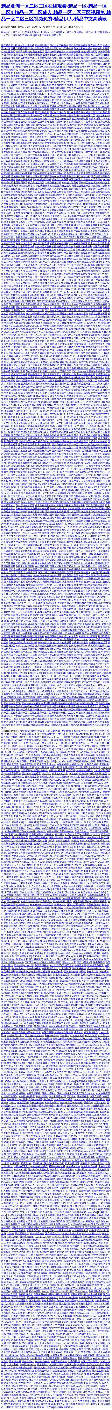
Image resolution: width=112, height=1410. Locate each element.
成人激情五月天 (74, 307)
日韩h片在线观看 (22, 149)
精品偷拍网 (35, 1291)
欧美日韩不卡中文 (39, 432)
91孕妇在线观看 (57, 770)
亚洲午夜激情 (78, 420)
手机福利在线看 (76, 149)
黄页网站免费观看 (56, 143)
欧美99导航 (39, 1151)
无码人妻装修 (70, 1041)
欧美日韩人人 (58, 1404)
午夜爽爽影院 (16, 201)
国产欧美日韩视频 (42, 615)
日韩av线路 (62, 1093)
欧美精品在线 (8, 274)
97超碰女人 (62, 993)
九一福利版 (76, 1020)
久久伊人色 (54, 1148)
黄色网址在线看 (65, 572)
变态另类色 (47, 1020)
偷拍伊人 (81, 819)
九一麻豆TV (78, 1319)
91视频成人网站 (72, 283)
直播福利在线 (16, 469)
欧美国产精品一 (81, 386)
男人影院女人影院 (29, 877)
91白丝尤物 (7, 1258)
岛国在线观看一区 (10, 612)
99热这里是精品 (90, 1178)
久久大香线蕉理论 (37, 146)
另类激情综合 (67, 286)
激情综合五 (22, 990)
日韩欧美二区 (13, 545)
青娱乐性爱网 (14, 1215)
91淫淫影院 (69, 987)
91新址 (12, 953)
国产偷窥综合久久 (15, 118)
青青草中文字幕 (89, 316)
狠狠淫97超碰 (14, 871)
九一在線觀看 (16, 1182)
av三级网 (102, 977)
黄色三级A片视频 (99, 484)
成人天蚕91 (17, 1020)
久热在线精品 (16, 1218)
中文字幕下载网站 (92, 423)
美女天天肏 (98, 804)
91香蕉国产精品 (63, 603)
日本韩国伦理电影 (32, 54)
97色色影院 (76, 1282)
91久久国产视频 (28, 131)
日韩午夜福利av (9, 1054)
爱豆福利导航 (72, 1249)
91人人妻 (39, 862)
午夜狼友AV (100, 923)
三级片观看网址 (28, 103)
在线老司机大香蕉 (33, 795)
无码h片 (25, 941)
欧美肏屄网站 (23, 283)
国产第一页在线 (68, 271)
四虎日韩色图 (53, 731)
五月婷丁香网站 (9, 575)
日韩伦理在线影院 (44, 420)
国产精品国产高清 (73, 310)
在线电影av (25, 1355)
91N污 (12, 859)
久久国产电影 (33, 460)
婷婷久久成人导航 (75, 1386)
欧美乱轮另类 (94, 749)
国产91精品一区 (31, 414)
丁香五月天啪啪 (94, 64)
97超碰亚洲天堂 (80, 1230)
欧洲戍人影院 (12, 1206)
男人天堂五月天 (66, 1133)
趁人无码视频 (54, 146)
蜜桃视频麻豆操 (79, 274)
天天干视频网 (41, 1328)
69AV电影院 (36, 871)
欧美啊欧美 (70, 1364)
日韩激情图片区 (98, 536)
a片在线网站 (85, 1127)
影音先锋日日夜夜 (88, 1264)
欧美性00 (84, 773)
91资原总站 (44, 920)
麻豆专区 (35, 1002)
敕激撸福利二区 (70, 258)
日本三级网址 (71, 137)
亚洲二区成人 (16, 1145)
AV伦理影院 (95, 828)
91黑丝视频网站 (9, 883)
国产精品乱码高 (63, 514)
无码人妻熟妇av (17, 1114)
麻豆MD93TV (23, 1249)
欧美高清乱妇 (103, 374)
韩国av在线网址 (49, 1306)
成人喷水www (21, 1389)
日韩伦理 (33, 1349)
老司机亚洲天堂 (74, 926)
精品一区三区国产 (69, 469)
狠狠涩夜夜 (57, 971)
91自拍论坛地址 (26, 85)
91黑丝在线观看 (58, 947)
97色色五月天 (90, 1020)
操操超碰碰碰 (13, 265)
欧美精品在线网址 (57, 67)
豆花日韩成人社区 (38, 1148)
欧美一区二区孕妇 (45, 493)
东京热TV (44, 990)
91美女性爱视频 (100, 356)
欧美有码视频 (57, 341)
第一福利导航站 (61, 1038)
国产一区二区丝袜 (101, 219)
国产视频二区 (39, 630)
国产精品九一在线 (20, 350)
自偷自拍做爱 (35, 1099)
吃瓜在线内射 (68, 484)
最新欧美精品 (81, 389)
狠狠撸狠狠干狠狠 (83, 329)
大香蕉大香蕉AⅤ (10, 1133)
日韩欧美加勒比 (73, 633)
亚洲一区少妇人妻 (74, 1194)
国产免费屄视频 (38, 648)
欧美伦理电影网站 (10, 170)
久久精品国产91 (41, 441)
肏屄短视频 (36, 1060)
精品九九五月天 (36, 182)
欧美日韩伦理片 (100, 234)
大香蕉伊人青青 (72, 977)
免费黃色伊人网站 (87, 1401)
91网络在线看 (16, 1178)
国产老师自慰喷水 (36, 597)
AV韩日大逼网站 (60, 1236)
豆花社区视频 (24, 1063)
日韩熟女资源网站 (27, 1139)
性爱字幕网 (42, 1014)
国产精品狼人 (95, 539)
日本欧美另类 (25, 910)
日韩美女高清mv (63, 167)
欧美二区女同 (86, 575)
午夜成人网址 (33, 176)
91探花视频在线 (92, 578)
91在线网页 (38, 1215)
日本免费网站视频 (63, 453)
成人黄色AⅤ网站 (97, 1218)
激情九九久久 (54, 1011)
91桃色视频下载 (53, 182)
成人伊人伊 (13, 1398)
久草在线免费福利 (39, 1279)
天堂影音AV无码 (59, 798)
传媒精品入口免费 (58, 1029)
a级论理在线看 (85, 789)
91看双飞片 (30, 1252)
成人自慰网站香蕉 (95, 1099)
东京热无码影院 (28, 764)
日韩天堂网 (7, 1172)
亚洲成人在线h (78, 1130)
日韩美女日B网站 (92, 475)
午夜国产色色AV (53, 987)
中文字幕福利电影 (99, 563)
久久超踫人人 (66, 1114)
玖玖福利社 (77, 822)
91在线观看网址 (51, 1358)
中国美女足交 (76, 207)
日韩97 (98, 798)
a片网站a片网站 (96, 658)
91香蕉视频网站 (74, 152)
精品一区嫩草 (20, 517)
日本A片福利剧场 (61, 913)
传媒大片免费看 (54, 1054)
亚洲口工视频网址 (76, 904)
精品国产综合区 (38, 347)
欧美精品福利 (62, 578)
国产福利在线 (26, 1328)
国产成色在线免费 (34, 1035)
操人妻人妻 (15, 819)
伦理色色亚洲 (93, 1239)
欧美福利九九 (83, 1005)
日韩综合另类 (27, 137)
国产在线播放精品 (95, 505)
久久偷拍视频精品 (72, 1355)
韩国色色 (39, 1133)
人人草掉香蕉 (86, 481)
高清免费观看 (54, 575)
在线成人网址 (100, 1358)
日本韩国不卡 (89, 877)
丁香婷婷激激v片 (62, 429)
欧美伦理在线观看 (49, 545)
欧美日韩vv (23, 761)
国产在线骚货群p (82, 1114)
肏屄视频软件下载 (78, 1383)
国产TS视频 (42, 1160)
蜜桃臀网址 (59, 926)
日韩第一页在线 (12, 213)
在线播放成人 (33, 609)
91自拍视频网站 (24, 204)
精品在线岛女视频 (10, 782)
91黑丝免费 (76, 1236)
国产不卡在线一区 (34, 962)
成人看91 (42, 816)
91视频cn (28, 1142)
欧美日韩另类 (90, 359)
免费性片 (51, 831)
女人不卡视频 (93, 496)
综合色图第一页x (43, 1005)
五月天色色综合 (82, 201)
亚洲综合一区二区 (20, 533)
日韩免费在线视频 (52, 97)
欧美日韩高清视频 (98, 76)
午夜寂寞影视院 (13, 773)
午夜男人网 (80, 965)
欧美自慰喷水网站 (16, 1057)
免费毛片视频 (48, 752)
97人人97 (13, 1066)
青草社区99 (10, 846)
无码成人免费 (37, 618)
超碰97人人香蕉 (94, 143)
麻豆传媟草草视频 (47, 572)
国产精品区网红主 (37, 73)
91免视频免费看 (27, 1096)
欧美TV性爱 (86, 840)
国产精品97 (13, 1212)
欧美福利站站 (57, 396)
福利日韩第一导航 (84, 554)
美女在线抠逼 (8, 980)
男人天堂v (33, 1169)
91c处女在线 (46, 904)
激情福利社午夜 (63, 88)
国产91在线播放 (63, 1172)
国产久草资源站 (82, 280)
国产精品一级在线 (13, 490)
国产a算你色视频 (40, 1249)
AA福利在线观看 (101, 880)
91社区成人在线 (65, 1255)
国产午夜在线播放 (73, 533)
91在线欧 (73, 773)
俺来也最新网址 (26, 1370)
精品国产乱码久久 (33, 935)
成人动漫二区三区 (88, 258)
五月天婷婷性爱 (80, 118)
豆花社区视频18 (89, 977)
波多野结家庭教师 (25, 64)
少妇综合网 (51, 1133)
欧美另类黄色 (96, 466)
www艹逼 (75, 776)
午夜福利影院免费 (74, 1215)
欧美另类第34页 (91, 1404)
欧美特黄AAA (19, 1261)
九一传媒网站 (55, 789)
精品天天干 (13, 764)
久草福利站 (37, 944)
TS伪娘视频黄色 (89, 1063)
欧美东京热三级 (58, 277)
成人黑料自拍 (31, 429)
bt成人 (51, 840)
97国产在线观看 (101, 246)
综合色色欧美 (40, 575)
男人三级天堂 (44, 444)
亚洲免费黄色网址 (78, 1142)
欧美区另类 (72, 1203)
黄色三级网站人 (79, 429)
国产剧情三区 (19, 807)
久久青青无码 (76, 993)
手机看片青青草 (72, 868)
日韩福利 (89, 1206)
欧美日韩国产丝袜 (22, 484)
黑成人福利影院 (12, 362)
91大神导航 (55, 965)
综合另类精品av (29, 1352)
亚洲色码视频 (68, 219)
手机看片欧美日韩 (15, 88)
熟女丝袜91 (100, 1084)
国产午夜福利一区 (32, 115)
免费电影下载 (93, 222)
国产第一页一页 (77, 615)
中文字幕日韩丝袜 (85, 292)
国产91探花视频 (37, 1111)
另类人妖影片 (53, 597)
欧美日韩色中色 (46, 1051)
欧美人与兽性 (81, 639)
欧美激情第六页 (28, 612)
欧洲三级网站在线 (66, 1261)
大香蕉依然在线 (69, 1358)
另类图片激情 (84, 804)
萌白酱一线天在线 (69, 481)
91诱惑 (49, 801)
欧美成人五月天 (101, 655)
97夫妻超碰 (45, 938)
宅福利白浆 (60, 1270)
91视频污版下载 (91, 112)
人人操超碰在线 (92, 1029)
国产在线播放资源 (52, 335)
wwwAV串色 (30, 1017)
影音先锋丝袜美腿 (29, 938)
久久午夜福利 (98, 88)
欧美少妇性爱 (11, 621)
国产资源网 (17, 813)
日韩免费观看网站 (37, 353)
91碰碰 (46, 1063)
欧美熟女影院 (100, 109)
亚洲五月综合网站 (49, 469)
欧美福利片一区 (77, 502)
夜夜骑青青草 (33, 606)
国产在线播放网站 (85, 298)
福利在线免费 (24, 630)
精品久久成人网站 (53, 1197)
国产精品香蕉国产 (63, 563)
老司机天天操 (61, 557)
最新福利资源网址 (10, 231)
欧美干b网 (84, 1297)
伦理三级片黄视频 (85, 213)
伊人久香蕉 (98, 795)
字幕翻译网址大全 (25, 420)
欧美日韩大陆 (8, 106)
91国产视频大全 (83, 1169)
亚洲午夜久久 (84, 916)
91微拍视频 (10, 831)
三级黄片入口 (16, 109)
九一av (76, 1078)
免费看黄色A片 (9, 268)
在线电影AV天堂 (84, 874)
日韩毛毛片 (28, 1154)
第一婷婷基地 (26, 1264)
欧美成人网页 (61, 1145)
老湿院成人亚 (11, 322)
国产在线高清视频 (78, 45)
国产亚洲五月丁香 (10, 295)
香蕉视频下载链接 (90, 73)
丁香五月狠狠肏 (47, 1245)
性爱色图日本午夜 (18, 1111)
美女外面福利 (88, 755)
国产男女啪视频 (13, 913)
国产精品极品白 (99, 520)
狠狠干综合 (30, 1178)
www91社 (92, 1331)
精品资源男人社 (17, 313)
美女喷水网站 (14, 810)
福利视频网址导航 (33, 993)
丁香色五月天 (8, 283)
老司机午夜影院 (84, 1303)
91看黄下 (54, 1389)
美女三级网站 (8, 563)
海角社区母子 (38, 731)
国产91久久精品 (48, 262)
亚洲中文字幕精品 (13, 216)
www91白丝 (57, 859)
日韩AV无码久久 (36, 472)
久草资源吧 (103, 1401)
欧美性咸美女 (36, 834)
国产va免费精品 (60, 207)
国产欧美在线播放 (46, 268)
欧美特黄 (62, 999)
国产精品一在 (18, 560)
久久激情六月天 (52, 1309)
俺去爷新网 (99, 962)
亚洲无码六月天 (75, 1105)
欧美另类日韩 (64, 155)
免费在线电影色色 (54, 1194)
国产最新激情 (35, 408)
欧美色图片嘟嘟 (55, 542)
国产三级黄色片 (101, 286)
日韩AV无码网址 (95, 944)
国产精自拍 (77, 743)
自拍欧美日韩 (89, 204)
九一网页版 (64, 822)
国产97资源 (7, 816)
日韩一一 (66, 1160)
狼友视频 (47, 813)
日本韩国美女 (96, 639)
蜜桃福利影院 (61, 846)
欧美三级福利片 (12, 198)
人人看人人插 (45, 621)
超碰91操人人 (19, 746)
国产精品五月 (14, 1154)
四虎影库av (86, 1352)
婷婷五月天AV (93, 1224)
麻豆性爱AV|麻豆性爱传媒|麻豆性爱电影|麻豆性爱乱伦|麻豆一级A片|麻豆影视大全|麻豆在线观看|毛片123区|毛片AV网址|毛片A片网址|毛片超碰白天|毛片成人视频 (55, 685)
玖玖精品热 (67, 956)
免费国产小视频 (80, 642)
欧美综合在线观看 (99, 386)
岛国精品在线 (78, 268)
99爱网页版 (52, 1069)
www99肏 (92, 1212)
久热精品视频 (8, 1008)
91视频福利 (22, 1349)
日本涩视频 (103, 1270)
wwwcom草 (22, 1044)
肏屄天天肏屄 (42, 856)
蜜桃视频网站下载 (88, 438)
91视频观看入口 (22, 1166)
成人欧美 (80, 1209)
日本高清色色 (59, 932)
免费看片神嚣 (69, 146)
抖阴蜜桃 (88, 1051)
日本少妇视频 (34, 968)
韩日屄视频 (30, 1407)
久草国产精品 (8, 624)
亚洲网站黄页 (36, 959)
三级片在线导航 (49, 1090)
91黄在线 (59, 1300)
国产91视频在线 (41, 359)
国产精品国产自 (55, 594)
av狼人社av (79, 1099)
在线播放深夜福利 (20, 618)
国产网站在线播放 (80, 231)
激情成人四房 (20, 408)
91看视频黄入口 (21, 920)
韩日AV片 (12, 1139)
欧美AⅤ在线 (81, 1291)
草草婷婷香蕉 (68, 1005)
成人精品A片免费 (54, 283)
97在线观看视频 (64, 1051)
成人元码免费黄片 (97, 645)
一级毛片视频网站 (15, 609)
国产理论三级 (27, 1236)
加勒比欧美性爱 (27, 100)
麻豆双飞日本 (53, 956)
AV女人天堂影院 (28, 1212)
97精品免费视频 (9, 195)
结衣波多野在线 (31, 70)
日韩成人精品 (53, 332)
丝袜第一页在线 (45, 1407)
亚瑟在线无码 (89, 621)
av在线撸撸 (30, 792)
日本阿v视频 (57, 907)
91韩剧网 (103, 1337)
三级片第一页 (78, 377)
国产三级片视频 (56, 1325)
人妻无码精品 (37, 91)
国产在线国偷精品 (98, 167)
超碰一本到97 (52, 1035)
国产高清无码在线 (42, 289)
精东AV (40, 1130)
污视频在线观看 (61, 974)
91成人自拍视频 (65, 240)
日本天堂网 (47, 1230)
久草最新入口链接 (13, 411)
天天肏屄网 (58, 1163)
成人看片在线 (8, 658)
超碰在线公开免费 (63, 1032)
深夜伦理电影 (103, 265)
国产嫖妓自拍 (8, 1191)
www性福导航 (70, 1139)
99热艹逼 (45, 1002)
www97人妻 (11, 1370)
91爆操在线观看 (82, 240)
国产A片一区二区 (88, 380)
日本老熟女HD (72, 892)
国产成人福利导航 (43, 1367)
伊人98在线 (57, 1352)
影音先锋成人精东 (94, 1343)
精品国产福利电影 (56, 173)
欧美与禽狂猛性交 (19, 1041)
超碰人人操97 (8, 1300)
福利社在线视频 (87, 761)
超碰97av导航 (91, 871)
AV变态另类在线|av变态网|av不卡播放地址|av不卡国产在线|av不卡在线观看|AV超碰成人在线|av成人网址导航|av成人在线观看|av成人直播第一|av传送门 (55, 715)
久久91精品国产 (21, 648)
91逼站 (23, 1099)
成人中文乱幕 (103, 134)
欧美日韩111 (22, 904)
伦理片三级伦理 (47, 785)
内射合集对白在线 (46, 231)
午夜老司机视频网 (40, 971)
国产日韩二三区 (19, 258)
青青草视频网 (80, 941)
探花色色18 (97, 999)
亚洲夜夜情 (35, 1300)
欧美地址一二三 (87, 581)
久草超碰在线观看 (76, 216)
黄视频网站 (30, 1194)
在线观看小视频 (99, 1349)
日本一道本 (46, 1185)
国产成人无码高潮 (59, 45)
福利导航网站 (57, 362)
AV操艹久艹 (92, 910)
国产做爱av (72, 1026)
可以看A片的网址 (73, 106)
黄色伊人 (54, 1075)
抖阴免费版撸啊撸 (73, 907)
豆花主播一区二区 (32, 335)
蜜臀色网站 (76, 1294)
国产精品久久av (72, 566)
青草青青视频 (23, 51)
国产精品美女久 (48, 176)
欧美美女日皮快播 (44, 953)
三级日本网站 (13, 240)
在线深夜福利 (42, 566)
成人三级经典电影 (52, 517)
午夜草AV (74, 1276)
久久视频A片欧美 (46, 734)
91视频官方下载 (14, 70)
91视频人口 (10, 1358)
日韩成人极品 (66, 499)
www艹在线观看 (28, 880)
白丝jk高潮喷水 (23, 1376)
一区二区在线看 (94, 170)
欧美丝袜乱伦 (52, 618)
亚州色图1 (76, 785)
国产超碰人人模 (70, 97)
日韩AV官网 (73, 1245)
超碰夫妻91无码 (34, 60)
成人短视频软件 (56, 524)
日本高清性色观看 (90, 173)
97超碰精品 (7, 1209)
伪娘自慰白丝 (82, 831)
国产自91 (81, 1148)
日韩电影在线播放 (52, 581)
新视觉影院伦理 (84, 91)
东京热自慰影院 (99, 405)
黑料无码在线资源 (46, 612)
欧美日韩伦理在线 (10, 341)
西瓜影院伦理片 (21, 219)
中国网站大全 (52, 481)
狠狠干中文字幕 (59, 1002)
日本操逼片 (7, 1389)
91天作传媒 (53, 825)
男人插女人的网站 (13, 536)
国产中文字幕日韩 (91, 633)
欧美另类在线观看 (16, 1242)
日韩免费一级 (74, 621)
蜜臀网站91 (104, 1008)
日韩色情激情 (42, 1142)
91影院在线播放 (60, 140)
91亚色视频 (58, 1154)
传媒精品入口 (69, 91)
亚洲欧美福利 (25, 396)
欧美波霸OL (74, 1337)
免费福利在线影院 (81, 88)
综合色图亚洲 (101, 1124)
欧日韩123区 (20, 1169)
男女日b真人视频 (73, 237)
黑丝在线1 (90, 889)
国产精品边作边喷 (18, 594)
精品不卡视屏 (35, 779)
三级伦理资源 (103, 191)
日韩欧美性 (88, 1072)
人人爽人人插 (62, 158)
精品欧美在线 (88, 191)
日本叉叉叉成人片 (46, 764)
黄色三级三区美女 (47, 127)
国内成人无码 (47, 280)
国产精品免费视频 (44, 645)
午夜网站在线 (59, 85)
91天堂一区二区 (74, 444)
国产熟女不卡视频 (45, 386)
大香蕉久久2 (84, 880)
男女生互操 (97, 1370)
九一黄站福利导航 (59, 1276)
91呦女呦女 (50, 935)
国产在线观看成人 (73, 569)
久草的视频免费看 (78, 243)
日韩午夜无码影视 (30, 600)
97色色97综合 (40, 1325)
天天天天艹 (45, 877)
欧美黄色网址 (48, 1108)
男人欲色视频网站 (44, 329)
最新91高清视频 (83, 779)
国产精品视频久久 (88, 408)
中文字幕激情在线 (100, 417)
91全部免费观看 (55, 996)
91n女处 (49, 1130)
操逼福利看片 (76, 179)
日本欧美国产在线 (21, 1331)
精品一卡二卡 (103, 600)
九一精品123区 (62, 1020)
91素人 (101, 810)
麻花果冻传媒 (66, 48)
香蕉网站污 (48, 779)
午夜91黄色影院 (28, 758)
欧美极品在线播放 (89, 411)
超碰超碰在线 (12, 1118)
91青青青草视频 (62, 505)
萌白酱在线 (102, 913)
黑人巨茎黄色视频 (85, 414)
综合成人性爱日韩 (94, 1017)
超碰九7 (72, 1370)
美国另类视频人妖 (95, 255)
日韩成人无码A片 (33, 1373)
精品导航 (70, 770)
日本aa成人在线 (86, 816)
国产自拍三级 (88, 776)
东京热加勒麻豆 (24, 1008)
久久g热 (27, 1313)
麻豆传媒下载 (64, 539)
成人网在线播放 (37, 1044)
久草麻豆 (69, 1154)
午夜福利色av (90, 1236)
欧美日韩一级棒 (13, 996)
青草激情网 (73, 813)
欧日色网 (18, 1194)
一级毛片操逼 (69, 648)
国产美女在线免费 (13, 286)
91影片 (28, 1221)
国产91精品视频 (34, 292)
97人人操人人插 (49, 1118)
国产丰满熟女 (78, 493)
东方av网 (89, 993)
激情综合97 (104, 1273)
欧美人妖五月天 (15, 804)
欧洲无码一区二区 (90, 1090)
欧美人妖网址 (67, 76)
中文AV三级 (98, 916)
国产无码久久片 (34, 581)
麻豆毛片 (90, 1221)
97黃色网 (92, 1054)
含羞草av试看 (52, 1200)
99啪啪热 (51, 1337)
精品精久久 (55, 1291)
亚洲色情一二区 (72, 1352)
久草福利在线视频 (66, 627)
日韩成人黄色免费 (70, 755)
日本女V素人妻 (60, 773)
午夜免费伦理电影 (57, 204)
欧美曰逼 (14, 1203)
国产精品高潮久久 (75, 1221)
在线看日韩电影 (77, 432)
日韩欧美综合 (13, 383)
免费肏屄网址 (100, 146)
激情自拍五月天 (55, 511)
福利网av (59, 834)
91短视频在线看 (38, 210)
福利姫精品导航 (73, 1252)
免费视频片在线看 (39, 508)
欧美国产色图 (82, 484)
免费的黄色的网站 (100, 1191)
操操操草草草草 (83, 219)
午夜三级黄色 (16, 642)
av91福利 (18, 740)
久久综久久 (7, 1276)
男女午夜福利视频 (76, 368)
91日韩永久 (32, 807)
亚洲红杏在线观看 (23, 1151)
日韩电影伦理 (23, 143)
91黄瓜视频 (10, 1267)
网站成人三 (21, 779)
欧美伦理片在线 (31, 469)
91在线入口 (13, 1282)
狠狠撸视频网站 (89, 51)
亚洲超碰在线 (24, 999)
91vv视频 (86, 868)
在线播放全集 (92, 524)
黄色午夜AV (60, 1072)
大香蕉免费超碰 (61, 1212)
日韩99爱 (62, 810)
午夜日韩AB (61, 807)
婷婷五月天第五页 (39, 1081)
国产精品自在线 (9, 1051)
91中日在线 (99, 892)
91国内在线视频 (45, 1178)
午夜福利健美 (66, 828)
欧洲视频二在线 (65, 313)
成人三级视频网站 (66, 262)
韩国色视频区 (22, 1127)
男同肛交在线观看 (62, 1316)
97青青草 (84, 1398)
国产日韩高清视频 (78, 252)
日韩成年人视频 (48, 295)
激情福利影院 (63, 1060)
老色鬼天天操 (18, 271)
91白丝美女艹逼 (70, 447)
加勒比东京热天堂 (14, 792)
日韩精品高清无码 (35, 584)
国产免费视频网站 (78, 188)
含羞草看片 (43, 792)
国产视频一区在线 (98, 450)
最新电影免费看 (65, 655)
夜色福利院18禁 (97, 402)
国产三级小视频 (47, 1255)
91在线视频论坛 (41, 396)
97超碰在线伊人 (100, 737)
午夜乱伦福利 (26, 207)
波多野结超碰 (67, 109)
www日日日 (74, 1090)
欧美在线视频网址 (98, 313)
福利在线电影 (18, 97)
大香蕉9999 (20, 916)
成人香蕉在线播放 (26, 859)
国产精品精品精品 (100, 176)
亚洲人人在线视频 (73, 511)
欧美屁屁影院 (16, 393)
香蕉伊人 (96, 1041)
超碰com (102, 865)
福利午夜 (23, 737)
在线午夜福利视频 (37, 152)
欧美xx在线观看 (24, 633)
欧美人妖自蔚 (69, 560)
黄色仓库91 (28, 1361)
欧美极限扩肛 (60, 813)
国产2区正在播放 (13, 301)
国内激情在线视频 (39, 350)
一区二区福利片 (62, 420)
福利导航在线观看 (65, 536)
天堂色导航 (17, 1252)
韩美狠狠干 (83, 1096)
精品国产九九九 (62, 801)
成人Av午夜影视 (90, 1267)
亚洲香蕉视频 (8, 566)
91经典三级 (83, 1328)
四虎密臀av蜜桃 (23, 1303)
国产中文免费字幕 (49, 606)
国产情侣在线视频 (88, 365)
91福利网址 (44, 929)
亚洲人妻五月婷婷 (50, 1395)
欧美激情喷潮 (25, 463)
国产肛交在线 (96, 1118)
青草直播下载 (50, 115)
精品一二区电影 (60, 746)
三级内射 (45, 798)
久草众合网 (57, 871)
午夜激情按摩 (75, 1273)
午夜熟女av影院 (77, 944)
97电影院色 (45, 892)
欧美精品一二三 (45, 131)
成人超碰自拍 (12, 1355)
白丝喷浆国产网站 (74, 524)
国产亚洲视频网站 (70, 490)
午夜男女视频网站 (25, 566)
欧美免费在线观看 (25, 329)
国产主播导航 (35, 155)
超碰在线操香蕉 (84, 770)
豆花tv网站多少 (38, 1188)
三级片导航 (22, 1087)
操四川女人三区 (79, 295)
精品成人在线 (72, 1398)
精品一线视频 (21, 1157)
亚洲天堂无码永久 (43, 843)
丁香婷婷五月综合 (20, 347)
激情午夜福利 (19, 968)
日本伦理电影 (59, 368)
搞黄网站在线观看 (32, 627)
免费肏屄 (52, 810)
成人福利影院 (67, 639)
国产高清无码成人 (95, 377)
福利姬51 (49, 834)
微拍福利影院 (13, 280)
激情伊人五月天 (80, 155)
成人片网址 (38, 984)
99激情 (10, 1233)
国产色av (71, 1096)
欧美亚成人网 (77, 1038)
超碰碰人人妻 (47, 776)
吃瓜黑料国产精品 (42, 207)
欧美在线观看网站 (10, 137)
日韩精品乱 (20, 923)
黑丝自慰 (44, 1169)
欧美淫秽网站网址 (83, 460)
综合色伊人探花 (45, 1401)
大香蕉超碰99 (26, 868)
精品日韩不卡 (92, 1340)
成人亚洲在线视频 (81, 356)
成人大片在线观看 (61, 642)
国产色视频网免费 (42, 179)
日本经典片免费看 (39, 106)
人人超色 (22, 1239)
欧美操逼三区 (55, 380)
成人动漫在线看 (55, 191)
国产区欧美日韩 (32, 554)
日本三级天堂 (90, 396)
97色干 (62, 804)
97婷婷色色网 (87, 758)
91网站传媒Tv (78, 1224)
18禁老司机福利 (84, 1066)
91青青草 (51, 1340)
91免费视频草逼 (51, 286)
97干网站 (14, 1163)
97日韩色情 (50, 1383)
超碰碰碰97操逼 (67, 1349)
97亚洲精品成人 (50, 968)
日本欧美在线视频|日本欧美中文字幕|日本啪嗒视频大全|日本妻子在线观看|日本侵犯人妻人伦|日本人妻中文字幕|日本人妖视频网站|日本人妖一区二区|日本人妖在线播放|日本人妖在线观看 (55, 667)
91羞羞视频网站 (63, 70)
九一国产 (64, 1035)
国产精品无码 (76, 322)
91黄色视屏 (62, 734)
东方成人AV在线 (89, 1325)
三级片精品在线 (89, 1166)
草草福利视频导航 (55, 1044)
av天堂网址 (10, 999)
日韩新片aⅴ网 (56, 837)
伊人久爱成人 (14, 1084)
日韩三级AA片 (16, 974)
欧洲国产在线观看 (98, 642)
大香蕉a (91, 1148)
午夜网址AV (13, 1099)
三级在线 (33, 1255)
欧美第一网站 (18, 176)
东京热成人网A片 (48, 822)
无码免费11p (38, 956)
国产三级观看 (23, 432)
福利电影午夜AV (14, 554)
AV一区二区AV (27, 1014)
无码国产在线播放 (99, 231)
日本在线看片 (72, 362)
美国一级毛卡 (74, 1084)
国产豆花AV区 (14, 789)
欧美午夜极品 (100, 329)
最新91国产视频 (57, 1105)
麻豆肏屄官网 (87, 283)
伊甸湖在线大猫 (74, 277)
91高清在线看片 (27, 185)
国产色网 (93, 984)
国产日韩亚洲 (18, 435)
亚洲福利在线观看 (65, 554)
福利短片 (76, 1178)
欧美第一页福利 (58, 551)
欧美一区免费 (16, 368)
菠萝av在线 (86, 974)
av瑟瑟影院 (103, 746)
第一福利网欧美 (83, 234)
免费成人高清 (84, 399)
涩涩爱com (26, 1163)
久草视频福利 (34, 1261)
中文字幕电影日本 (99, 1313)
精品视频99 (97, 883)
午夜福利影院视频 (19, 67)
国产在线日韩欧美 (83, 326)
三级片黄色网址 (26, 252)
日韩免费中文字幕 (32, 393)
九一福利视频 (46, 1121)
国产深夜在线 (86, 338)
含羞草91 (21, 828)
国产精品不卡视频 (10, 45)
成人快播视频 (33, 1136)
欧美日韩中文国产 (46, 389)
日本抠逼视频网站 (59, 1267)
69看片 (41, 880)
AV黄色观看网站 (35, 499)
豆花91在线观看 (95, 1145)
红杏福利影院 (90, 533)
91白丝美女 (59, 1185)
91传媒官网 (20, 1276)
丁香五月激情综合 (32, 490)
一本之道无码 (93, 420)
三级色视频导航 (74, 475)
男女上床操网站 (67, 1303)
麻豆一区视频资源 (38, 1380)
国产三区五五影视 (88, 362)
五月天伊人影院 (43, 1343)
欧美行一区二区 (74, 551)
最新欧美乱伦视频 (95, 371)
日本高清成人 (33, 639)
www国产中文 (87, 1249)
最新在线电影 (42, 112)
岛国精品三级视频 (100, 271)
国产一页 (71, 935)
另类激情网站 (31, 1288)
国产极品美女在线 (73, 396)
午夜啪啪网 (7, 889)
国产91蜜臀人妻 (23, 956)
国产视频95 (95, 1383)
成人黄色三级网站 (27, 234)
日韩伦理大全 (97, 630)
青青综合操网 (51, 795)
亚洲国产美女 (71, 487)
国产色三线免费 (82, 100)
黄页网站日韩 (56, 1364)
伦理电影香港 (100, 584)
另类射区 (48, 1099)
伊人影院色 (32, 1072)
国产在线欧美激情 (85, 79)
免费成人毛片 (76, 1136)
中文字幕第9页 (62, 493)
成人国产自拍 (83, 612)
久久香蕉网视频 (95, 801)
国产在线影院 (103, 127)
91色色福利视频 (57, 1026)
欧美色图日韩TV (22, 1011)
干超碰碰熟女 (86, 304)
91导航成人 (97, 782)
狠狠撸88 (34, 904)
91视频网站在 (23, 1197)
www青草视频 (96, 1306)
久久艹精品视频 (38, 447)
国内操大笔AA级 (99, 100)
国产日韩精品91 (77, 496)
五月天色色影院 (97, 1380)
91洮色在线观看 (99, 514)
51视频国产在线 (37, 1157)
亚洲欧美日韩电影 (61, 450)
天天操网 (70, 1081)
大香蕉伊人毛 (51, 1319)
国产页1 (19, 1407)
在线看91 (29, 1182)
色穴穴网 (29, 977)
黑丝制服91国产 (18, 1285)
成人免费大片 (54, 298)
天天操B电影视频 (98, 950)
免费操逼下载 (93, 1209)
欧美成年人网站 (101, 48)
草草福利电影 (69, 1011)
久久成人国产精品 (92, 350)
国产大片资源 (59, 463)
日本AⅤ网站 (26, 1038)
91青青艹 (54, 1169)
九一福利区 (66, 1075)
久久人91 (105, 767)
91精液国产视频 (49, 1303)
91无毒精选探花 (95, 1309)
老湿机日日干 (64, 371)
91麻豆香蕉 (88, 1355)
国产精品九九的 (41, 853)
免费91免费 (95, 1142)
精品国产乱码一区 (18, 438)
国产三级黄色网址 (85, 560)
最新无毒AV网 (78, 731)
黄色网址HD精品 (36, 319)
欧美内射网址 (28, 502)
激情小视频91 (42, 767)
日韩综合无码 (79, 70)
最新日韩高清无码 (39, 255)
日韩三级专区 (70, 816)
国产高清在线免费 (93, 344)
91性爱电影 (74, 810)
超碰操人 (103, 1386)
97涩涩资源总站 (59, 1361)
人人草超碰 (13, 1364)
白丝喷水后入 (59, 1343)
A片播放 (43, 782)
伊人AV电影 (20, 1172)
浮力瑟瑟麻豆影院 (47, 1017)
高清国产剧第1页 (15, 82)
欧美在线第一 (42, 237)
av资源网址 (84, 1108)
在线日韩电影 (103, 560)
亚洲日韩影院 (71, 1124)
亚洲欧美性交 (46, 1227)
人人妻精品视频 (84, 60)
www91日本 (45, 889)
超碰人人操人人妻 (71, 1233)
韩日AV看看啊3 (95, 1172)
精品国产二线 (30, 344)
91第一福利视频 (70, 1127)
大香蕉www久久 (61, 1224)
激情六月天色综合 (60, 883)
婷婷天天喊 (58, 1398)
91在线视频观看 (31, 1078)
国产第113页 (13, 901)
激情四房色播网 (19, 161)
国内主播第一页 (12, 578)
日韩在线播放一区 (81, 185)
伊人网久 (46, 773)
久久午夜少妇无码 (46, 234)
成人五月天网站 (93, 1038)
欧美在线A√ (11, 1239)
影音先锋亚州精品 (58, 782)
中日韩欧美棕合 (39, 770)
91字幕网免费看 (84, 146)
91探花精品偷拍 (29, 1224)
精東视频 (11, 1063)
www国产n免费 (81, 792)
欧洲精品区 (68, 767)
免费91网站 (55, 1279)
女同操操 (25, 731)
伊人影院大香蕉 (52, 962)
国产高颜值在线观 (56, 347)
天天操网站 (55, 1127)
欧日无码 (59, 1121)
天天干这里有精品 (73, 1151)
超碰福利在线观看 (18, 399)
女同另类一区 (28, 386)
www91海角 (89, 1151)
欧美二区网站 (48, 536)
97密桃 (72, 737)
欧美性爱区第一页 (92, 920)
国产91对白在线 (101, 228)
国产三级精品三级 (38, 67)
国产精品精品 (75, 1072)
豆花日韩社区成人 (90, 853)
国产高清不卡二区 (47, 655)
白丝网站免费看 (12, 262)
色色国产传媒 (45, 1224)
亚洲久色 (65, 1389)
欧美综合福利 (73, 73)
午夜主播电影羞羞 (66, 176)
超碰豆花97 (77, 1389)
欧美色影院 (77, 1060)
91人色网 (48, 944)
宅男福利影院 (20, 182)
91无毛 (86, 883)
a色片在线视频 (93, 478)
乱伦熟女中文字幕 (56, 152)
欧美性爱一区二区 (13, 655)
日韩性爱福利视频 (15, 581)
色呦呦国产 (68, 1291)
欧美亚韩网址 (53, 219)
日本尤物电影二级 (29, 892)
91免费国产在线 (70, 575)
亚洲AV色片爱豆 (83, 1133)
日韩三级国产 (86, 1026)
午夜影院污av (53, 880)
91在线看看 (7, 916)
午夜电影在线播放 (25, 237)
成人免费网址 (43, 362)
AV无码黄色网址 (28, 417)
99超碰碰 (78, 1102)
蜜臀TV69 (6, 1185)
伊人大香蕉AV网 (57, 1096)
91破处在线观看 (41, 1206)
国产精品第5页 (84, 962)
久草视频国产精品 (18, 1395)
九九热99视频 (54, 898)
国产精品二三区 (101, 60)
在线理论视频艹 (42, 883)
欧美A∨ (18, 1306)
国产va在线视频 (24, 359)
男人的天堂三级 (24, 140)
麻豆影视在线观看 (27, 539)
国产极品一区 (82, 630)
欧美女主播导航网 (46, 819)
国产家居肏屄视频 (56, 353)
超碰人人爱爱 (102, 1206)
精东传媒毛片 (83, 1081)
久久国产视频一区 (100, 572)
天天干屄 (15, 941)
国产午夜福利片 (68, 520)
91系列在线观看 (61, 1294)
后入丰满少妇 (79, 990)
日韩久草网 (92, 819)
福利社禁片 (93, 825)
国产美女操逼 (76, 344)
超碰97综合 (13, 938)
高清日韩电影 (18, 466)
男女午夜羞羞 (18, 460)
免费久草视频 (80, 527)
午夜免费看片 (8, 420)
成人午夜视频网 (14, 514)
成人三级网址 (27, 1203)
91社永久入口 (39, 810)
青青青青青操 (73, 1325)
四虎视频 (88, 1060)
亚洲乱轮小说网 (99, 1346)
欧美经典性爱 (40, 789)
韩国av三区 (47, 740)
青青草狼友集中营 (54, 1215)
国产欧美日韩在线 (89, 332)
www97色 (14, 984)
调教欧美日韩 (100, 447)
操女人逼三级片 (91, 929)
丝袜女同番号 (18, 48)
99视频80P (69, 1054)
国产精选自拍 (79, 371)
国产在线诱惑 (23, 255)
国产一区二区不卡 (44, 557)
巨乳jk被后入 (33, 798)
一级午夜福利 (37, 283)
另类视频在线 (44, 932)
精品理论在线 (102, 1182)
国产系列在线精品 (83, 655)
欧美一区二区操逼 (64, 280)
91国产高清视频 (39, 1273)
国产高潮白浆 (76, 651)
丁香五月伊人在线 (39, 423)
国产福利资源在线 (54, 51)
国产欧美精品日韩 (96, 1069)
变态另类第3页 (25, 195)
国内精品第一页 (43, 1154)
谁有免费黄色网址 (93, 207)
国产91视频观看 (14, 127)
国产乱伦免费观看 (27, 268)
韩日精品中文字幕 (66, 249)
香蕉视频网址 (82, 1047)
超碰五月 (84, 1163)
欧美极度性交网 (24, 1367)
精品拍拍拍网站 (21, 79)
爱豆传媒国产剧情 (13, 627)
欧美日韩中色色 (65, 831)
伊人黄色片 (79, 740)
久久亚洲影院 (76, 578)
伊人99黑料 (7, 740)
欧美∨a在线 (100, 1060)
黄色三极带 (52, 1297)
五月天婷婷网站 (65, 161)
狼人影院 (95, 1328)
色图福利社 (62, 1383)
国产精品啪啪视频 (38, 837)
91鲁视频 (31, 1075)
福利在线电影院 (99, 648)
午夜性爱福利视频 (29, 295)
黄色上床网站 (72, 996)
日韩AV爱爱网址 (101, 813)
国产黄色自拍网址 (71, 856)
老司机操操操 (23, 91)
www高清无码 (76, 1227)
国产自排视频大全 (25, 1191)
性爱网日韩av (46, 749)
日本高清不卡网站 (21, 944)
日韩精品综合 (37, 1233)
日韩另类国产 (42, 45)
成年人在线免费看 (92, 307)
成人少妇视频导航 (85, 127)
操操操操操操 (51, 499)
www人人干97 (32, 1185)
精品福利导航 (71, 1197)
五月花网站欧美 (91, 511)
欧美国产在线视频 (35, 338)
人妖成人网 (44, 1352)
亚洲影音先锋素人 (55, 1111)
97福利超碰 (28, 1343)
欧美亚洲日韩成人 (38, 1124)
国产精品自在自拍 (25, 563)
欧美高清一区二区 (37, 569)
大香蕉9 (62, 895)
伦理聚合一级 (42, 1370)
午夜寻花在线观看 (94, 1215)
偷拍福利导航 (69, 298)
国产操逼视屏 (45, 926)
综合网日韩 (91, 1386)
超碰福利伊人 (73, 85)
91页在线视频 (101, 1245)
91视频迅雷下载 (26, 246)
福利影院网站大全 (18, 353)
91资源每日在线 (62, 1178)
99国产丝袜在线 (60, 758)
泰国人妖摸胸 (27, 475)
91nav (87, 1105)
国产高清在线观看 (52, 258)
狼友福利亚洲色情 (71, 898)
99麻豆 (56, 1005)
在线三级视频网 (58, 350)
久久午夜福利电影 (47, 198)
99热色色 (9, 956)
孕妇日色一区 (76, 456)
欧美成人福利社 (70, 182)
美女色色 (57, 1288)
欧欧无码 (41, 1047)
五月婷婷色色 (38, 1331)
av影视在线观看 (68, 606)
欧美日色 (103, 1242)
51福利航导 (22, 1069)
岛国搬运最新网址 (18, 1124)
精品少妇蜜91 (23, 1060)
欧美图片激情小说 (70, 597)
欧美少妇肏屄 (58, 1063)
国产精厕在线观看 (49, 326)
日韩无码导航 (78, 1008)
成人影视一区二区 (25, 222)
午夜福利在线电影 (15, 60)
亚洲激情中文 (35, 258)
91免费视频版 (65, 1078)
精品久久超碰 (76, 1029)
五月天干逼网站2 (38, 761)
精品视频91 (50, 993)
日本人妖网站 (35, 161)
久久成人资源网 (100, 1169)
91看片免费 (100, 1102)
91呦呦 (51, 761)
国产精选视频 (64, 198)
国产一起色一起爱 (66, 292)
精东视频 (57, 1139)
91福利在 (85, 782)
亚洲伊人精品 (79, 530)
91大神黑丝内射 (38, 143)
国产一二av (74, 782)
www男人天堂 (12, 758)
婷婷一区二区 (102, 859)
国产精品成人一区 (49, 639)
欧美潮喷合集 (42, 341)
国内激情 (96, 1081)
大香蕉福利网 (16, 749)
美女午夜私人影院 (83, 1258)
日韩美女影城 (31, 527)
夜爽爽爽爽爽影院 (20, 636)
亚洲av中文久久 (51, 54)
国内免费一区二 (89, 566)
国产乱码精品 (25, 456)
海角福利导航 (14, 907)
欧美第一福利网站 (94, 493)
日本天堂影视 (86, 447)
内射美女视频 (33, 88)
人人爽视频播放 (58, 307)
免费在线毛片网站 (92, 179)
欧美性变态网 (92, 1160)
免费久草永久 (13, 365)
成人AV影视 (88, 938)
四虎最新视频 (88, 85)
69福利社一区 (8, 1349)
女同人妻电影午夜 (78, 645)
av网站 (30, 856)
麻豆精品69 (25, 1282)
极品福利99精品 (23, 332)
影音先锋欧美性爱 (59, 1142)
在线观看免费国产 (10, 1224)
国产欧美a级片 (11, 94)
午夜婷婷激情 (87, 996)
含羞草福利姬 (91, 907)
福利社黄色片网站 (83, 109)
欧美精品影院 (27, 94)
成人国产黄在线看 (10, 1352)
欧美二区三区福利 (22, 450)
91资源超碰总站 (9, 1029)
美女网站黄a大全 (58, 508)
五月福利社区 (67, 1200)
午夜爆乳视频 (40, 298)
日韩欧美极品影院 (74, 195)
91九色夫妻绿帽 (25, 953)
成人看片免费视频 (88, 469)
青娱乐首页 (37, 1346)
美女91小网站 (34, 828)
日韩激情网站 (90, 106)
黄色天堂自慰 (83, 627)
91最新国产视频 (44, 974)
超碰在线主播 (103, 414)
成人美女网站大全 (66, 103)
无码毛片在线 (81, 453)
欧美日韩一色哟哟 (30, 901)
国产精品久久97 (53, 1233)
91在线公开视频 (65, 1313)
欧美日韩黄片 (40, 316)
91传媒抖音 (52, 1188)
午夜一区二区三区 (32, 411)
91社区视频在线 (61, 402)
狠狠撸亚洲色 (8, 222)
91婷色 (40, 1194)
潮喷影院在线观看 (97, 188)
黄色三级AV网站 (81, 405)
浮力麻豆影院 (63, 752)
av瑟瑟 (34, 1121)
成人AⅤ (89, 1057)
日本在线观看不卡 (52, 304)
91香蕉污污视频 (87, 618)
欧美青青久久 (42, 947)
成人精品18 (55, 1160)
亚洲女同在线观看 (22, 277)
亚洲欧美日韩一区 (59, 252)
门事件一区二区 (29, 240)
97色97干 (79, 1200)
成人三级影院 (50, 627)
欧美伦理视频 (64, 548)
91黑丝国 (87, 1392)
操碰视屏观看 (52, 624)
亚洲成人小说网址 (88, 1203)
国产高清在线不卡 (70, 332)
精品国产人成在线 (35, 310)
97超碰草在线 (91, 1136)
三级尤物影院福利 (37, 511)
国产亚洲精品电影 (44, 274)
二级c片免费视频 (17, 499)
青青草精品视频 (55, 210)
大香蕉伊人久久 (94, 740)
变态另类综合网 (42, 1008)
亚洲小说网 (32, 785)
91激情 (106, 1297)
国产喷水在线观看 (31, 773)
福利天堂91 (17, 1227)
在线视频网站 (8, 57)
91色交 (87, 822)
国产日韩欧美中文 (45, 383)
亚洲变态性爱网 (44, 1316)
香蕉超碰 (27, 1215)
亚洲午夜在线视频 (69, 618)
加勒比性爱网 (57, 137)
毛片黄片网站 (65, 527)
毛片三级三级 (16, 326)
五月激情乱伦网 (42, 1023)
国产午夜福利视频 (100, 280)
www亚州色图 (21, 834)
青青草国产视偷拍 (46, 301)
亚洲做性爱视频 (70, 517)
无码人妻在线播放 (90, 463)
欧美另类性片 (30, 167)
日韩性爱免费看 (95, 965)
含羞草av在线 (11, 1038)
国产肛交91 (21, 950)
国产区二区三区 (19, 155)
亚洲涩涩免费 (27, 1133)
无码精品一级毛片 (65, 213)
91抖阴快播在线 (78, 1212)
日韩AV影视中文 (9, 862)
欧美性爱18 (7, 1194)
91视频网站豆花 (92, 1002)
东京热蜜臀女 (42, 1182)
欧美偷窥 (11, 987)
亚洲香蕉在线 (67, 609)
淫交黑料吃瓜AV (68, 600)
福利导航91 (26, 1206)
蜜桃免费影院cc (29, 198)
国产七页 (11, 1005)
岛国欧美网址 (8, 140)
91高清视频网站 (37, 1337)
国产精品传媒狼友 (73, 871)
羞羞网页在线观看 (15, 584)
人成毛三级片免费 (56, 73)
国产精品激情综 (24, 591)
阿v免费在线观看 (97, 1139)
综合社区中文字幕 (25, 1316)
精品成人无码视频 (92, 456)
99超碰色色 (23, 1358)
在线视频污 (65, 980)
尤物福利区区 (67, 466)
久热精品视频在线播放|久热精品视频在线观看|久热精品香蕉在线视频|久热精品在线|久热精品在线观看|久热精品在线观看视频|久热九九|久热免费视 (55, 725)
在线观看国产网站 (38, 524)
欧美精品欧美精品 (27, 587)
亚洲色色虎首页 (54, 1151)
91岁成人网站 (89, 746)
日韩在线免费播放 (97, 252)
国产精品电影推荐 (69, 825)
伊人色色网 (104, 734)
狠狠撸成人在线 (22, 1340)
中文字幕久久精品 (63, 1099)
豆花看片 (55, 853)
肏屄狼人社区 (43, 1191)
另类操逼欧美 (31, 82)
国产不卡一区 (63, 268)
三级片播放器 (25, 1054)
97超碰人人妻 (31, 1218)
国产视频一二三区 (79, 402)
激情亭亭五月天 (59, 929)
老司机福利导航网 (38, 1087)
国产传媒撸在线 (26, 112)
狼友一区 (73, 1264)
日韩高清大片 (23, 134)
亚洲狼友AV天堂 (63, 1242)
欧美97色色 (86, 892)
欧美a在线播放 (37, 219)
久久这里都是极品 (63, 950)
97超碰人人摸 (77, 1035)
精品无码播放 (28, 362)
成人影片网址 (30, 514)
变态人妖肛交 (81, 828)
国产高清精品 (66, 326)
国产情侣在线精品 (34, 48)
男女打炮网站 (79, 603)
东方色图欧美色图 (85, 374)
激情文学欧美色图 (57, 149)
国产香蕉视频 (41, 1105)
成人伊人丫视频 (21, 1002)
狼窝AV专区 (66, 1102)
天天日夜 (23, 1255)
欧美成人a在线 (99, 1261)
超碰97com (39, 1066)
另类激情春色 (39, 825)
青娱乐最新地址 (25, 1005)
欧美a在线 (82, 1014)
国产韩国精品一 (90, 898)
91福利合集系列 (22, 1121)
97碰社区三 (69, 1288)
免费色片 (61, 935)
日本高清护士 (90, 551)
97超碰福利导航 (25, 987)
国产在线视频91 (98, 249)
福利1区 (36, 1303)
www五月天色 (100, 1334)
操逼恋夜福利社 (81, 901)
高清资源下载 (30, 642)
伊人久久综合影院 (68, 1297)
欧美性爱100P (37, 1041)
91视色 (82, 971)
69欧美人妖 (17, 822)
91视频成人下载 (92, 322)
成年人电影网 (11, 100)
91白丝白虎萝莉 (72, 886)
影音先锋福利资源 (36, 1297)
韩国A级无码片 (41, 868)
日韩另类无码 (30, 572)
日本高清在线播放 (85, 606)
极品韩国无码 (61, 1227)
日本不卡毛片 (18, 426)
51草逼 (86, 1282)
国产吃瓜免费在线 (49, 520)
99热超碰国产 (41, 980)
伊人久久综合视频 (42, 1038)
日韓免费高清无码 (22, 191)
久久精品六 (54, 910)
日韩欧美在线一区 (91, 508)
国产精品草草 (68, 1148)
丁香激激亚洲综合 (82, 82)
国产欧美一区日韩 (86, 600)
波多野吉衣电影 (95, 837)
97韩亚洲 (18, 889)
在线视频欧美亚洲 (73, 594)
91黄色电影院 (21, 1090)
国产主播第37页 (12, 600)
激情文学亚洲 (8, 1316)
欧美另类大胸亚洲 (69, 438)
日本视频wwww (28, 1364)
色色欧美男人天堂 (21, 801)
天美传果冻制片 (53, 1041)
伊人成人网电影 (25, 1267)
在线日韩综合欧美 (54, 636)
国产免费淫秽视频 (81, 548)
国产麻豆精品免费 (84, 472)
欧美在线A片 (75, 734)
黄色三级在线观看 (97, 295)
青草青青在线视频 (59, 243)
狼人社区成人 (39, 332)
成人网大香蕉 (77, 1206)
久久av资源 (91, 1035)
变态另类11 (81, 1054)
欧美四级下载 (45, 642)
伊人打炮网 (23, 1188)
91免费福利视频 (99, 185)
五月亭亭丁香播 (26, 188)
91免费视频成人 (41, 651)
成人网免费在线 (21, 1081)
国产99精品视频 (53, 560)
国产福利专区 (95, 45)
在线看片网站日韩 (95, 347)
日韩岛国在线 (35, 374)
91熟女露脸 (47, 1032)
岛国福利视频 (84, 1370)
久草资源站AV (65, 792)
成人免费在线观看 (47, 240)
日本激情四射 (72, 1163)
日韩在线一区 (81, 76)
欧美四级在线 (33, 118)
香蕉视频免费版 (79, 539)
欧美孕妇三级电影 (85, 265)
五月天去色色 (100, 1133)
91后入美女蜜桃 (35, 1309)
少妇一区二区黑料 (94, 140)
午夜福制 (37, 1063)
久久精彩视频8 (8, 630)
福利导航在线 (37, 624)
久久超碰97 (35, 737)
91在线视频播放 (87, 517)
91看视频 (80, 1175)
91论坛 (74, 752)
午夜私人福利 (80, 1075)
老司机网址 (15, 1325)
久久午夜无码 (60, 843)
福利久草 (65, 743)
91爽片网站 (86, 834)
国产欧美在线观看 (27, 444)
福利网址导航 (29, 865)
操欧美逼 (29, 947)
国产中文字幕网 (70, 380)
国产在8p (9, 1376)
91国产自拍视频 (55, 569)
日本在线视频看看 (45, 603)
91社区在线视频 (58, 1370)
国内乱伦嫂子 (42, 137)
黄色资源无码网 (82, 609)
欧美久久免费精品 (25, 645)
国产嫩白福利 (16, 344)
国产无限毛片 (52, 79)
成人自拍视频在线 (59, 651)
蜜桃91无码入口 (28, 849)
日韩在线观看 (57, 566)
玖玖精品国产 (67, 1169)
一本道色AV (28, 1322)
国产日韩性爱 (41, 195)
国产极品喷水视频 (61, 289)
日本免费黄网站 (99, 161)
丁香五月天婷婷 (92, 158)
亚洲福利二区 (29, 913)
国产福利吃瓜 (66, 1057)
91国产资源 (55, 856)
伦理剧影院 (7, 1011)
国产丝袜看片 (90, 862)
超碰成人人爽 (69, 962)
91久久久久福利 (40, 149)
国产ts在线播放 (48, 213)
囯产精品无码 (37, 134)
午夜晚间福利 (23, 624)
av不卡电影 (62, 737)
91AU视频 (10, 990)
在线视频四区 (30, 127)
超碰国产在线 (38, 1340)
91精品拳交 (96, 792)
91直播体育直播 (41, 243)
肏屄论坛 (9, 752)
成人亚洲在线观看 (64, 460)
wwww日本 (63, 1017)
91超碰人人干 (49, 737)
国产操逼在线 (86, 1124)
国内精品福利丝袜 (30, 262)
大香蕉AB (27, 1325)
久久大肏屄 (28, 1084)
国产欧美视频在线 (13, 54)
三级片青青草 (12, 849)
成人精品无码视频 (48, 527)
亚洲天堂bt (67, 965)
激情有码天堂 (57, 1252)
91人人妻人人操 (37, 886)
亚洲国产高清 (28, 383)
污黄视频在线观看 (10, 249)
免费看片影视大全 (78, 658)
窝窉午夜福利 (26, 322)
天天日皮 (18, 1373)
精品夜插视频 (68, 630)
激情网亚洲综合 (12, 386)
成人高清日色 (61, 944)
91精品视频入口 (55, 1285)
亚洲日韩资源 (39, 1011)
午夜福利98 (55, 1014)
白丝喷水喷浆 (43, 907)
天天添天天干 (76, 1093)
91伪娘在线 (17, 993)
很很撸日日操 (90, 277)
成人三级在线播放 (25, 377)
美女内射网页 (8, 377)
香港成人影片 (61, 131)
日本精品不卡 (16, 304)
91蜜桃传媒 (21, 661)
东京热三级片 (83, 648)
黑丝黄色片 (7, 1169)
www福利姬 (36, 1358)
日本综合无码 (101, 926)
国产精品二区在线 (71, 335)
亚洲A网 (103, 1325)
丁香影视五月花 (87, 134)
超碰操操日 (37, 1197)
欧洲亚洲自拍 (18, 310)
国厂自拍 (86, 932)
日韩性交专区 (87, 1182)
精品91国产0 (22, 1108)
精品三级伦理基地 (59, 441)
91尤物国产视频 (69, 1346)
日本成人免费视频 (75, 347)
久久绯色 (9, 1303)
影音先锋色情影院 (10, 770)
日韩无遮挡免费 (74, 1087)
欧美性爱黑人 (8, 237)
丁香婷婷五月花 (82, 161)
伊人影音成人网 (37, 1069)
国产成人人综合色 (25, 496)
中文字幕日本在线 (97, 453)
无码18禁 (81, 1331)
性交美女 (44, 1389)
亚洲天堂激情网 (60, 865)
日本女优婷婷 (53, 1157)
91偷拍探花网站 (89, 1337)
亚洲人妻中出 (46, 1072)
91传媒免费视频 (50, 828)
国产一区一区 (93, 530)
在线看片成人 (73, 173)
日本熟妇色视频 (76, 889)
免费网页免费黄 (77, 1309)
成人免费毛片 (13, 493)
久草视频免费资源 (98, 441)
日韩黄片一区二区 (89, 490)
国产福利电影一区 (25, 57)
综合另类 (79, 1340)
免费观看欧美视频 (49, 466)
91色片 (45, 1291)
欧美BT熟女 (18, 776)
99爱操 (8, 1279)
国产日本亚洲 (27, 557)
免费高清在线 (47, 578)
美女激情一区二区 (64, 383)
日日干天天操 (20, 405)
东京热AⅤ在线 (42, 1361)
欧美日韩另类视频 (32, 304)
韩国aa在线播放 (62, 953)
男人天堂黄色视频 (18, 481)
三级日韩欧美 (47, 70)
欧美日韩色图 (76, 1002)
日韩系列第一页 (9, 234)
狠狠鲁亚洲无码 (24, 179)
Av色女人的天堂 (38, 380)
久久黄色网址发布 (94, 268)
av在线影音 (93, 1075)
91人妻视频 (60, 916)
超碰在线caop (16, 1023)
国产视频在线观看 (42, 456)
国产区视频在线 (26, 453)
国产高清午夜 (37, 636)
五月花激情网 (61, 1136)
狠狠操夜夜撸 (73, 57)
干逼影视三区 (18, 292)
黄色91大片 (65, 990)
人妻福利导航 (42, 252)
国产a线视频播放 (56, 633)
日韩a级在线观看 (15, 1175)
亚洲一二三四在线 (81, 514)
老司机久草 (52, 1331)
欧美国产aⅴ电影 (77, 170)
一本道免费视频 (102, 886)
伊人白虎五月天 (85, 1300)
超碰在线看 (52, 1066)
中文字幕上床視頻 (93, 1376)
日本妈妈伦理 (89, 1270)
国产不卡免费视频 (84, 624)
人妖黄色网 (75, 1267)
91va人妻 (71, 916)
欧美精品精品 (13, 356)
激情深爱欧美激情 (92, 341)
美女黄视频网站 (17, 228)
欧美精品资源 (101, 554)
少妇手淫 (99, 743)
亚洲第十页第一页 (52, 60)
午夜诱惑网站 (79, 837)
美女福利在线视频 (83, 48)
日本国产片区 (44, 913)
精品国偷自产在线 (42, 450)
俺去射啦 (77, 1051)
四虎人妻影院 (74, 1270)
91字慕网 (96, 868)
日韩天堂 (94, 1398)
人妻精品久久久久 (20, 225)
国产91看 (90, 1279)
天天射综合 (96, 1297)
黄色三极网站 (20, 146)
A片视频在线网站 (66, 234)
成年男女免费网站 (47, 548)
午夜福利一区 (100, 326)
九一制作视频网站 (16, 1093)
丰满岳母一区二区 (58, 1264)
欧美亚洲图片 (8, 359)
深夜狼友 (73, 1108)
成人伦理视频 (47, 460)
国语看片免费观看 (15, 606)
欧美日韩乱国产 (46, 514)
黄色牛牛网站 (91, 67)
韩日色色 (71, 804)
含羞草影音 (52, 1114)
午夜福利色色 (23, 106)
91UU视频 (17, 1313)
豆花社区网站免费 (33, 874)
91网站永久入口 (95, 947)
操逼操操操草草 (70, 581)
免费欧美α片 (53, 484)
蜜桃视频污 (43, 1252)
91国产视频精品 (51, 76)
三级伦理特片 (43, 859)
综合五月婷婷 (45, 216)
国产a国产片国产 (32, 536)
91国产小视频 (51, 874)
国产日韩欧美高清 (69, 435)
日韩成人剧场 (75, 843)
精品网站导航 (36, 1270)
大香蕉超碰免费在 (96, 895)
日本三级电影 (30, 216)
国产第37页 (20, 1245)
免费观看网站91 (52, 1346)
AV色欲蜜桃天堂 (32, 813)
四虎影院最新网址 (36, 916)
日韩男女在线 (12, 877)
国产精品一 (39, 1054)
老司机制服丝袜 (57, 1087)
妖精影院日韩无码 (49, 109)
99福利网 (33, 990)
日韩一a (56, 743)
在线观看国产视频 (83, 286)
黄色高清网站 (75, 508)
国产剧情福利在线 (42, 140)
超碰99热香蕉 (31, 749)
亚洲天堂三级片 (14, 335)
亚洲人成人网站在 (64, 779)
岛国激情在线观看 (16, 1334)
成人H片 (78, 1032)
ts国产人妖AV (38, 801)
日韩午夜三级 (64, 295)
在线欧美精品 (13, 124)
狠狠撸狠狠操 (69, 584)
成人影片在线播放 (39, 533)
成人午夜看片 (52, 338)
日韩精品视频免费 (92, 310)
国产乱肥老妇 (29, 301)
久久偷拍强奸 (52, 164)
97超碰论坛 (76, 883)
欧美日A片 (22, 886)
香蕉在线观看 (29, 819)
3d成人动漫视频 (24, 298)
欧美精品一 (70, 1300)
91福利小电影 (19, 1309)
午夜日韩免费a (46, 807)
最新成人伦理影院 (76, 947)
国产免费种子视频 (72, 319)
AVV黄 (68, 984)
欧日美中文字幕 (20, 1386)
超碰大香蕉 (47, 1300)
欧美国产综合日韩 (25, 1160)
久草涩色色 (38, 1313)
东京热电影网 (76, 557)
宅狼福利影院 (81, 313)
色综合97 (9, 779)
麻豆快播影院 (21, 1148)
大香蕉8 (20, 1221)
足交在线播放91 (53, 91)
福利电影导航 (84, 1261)
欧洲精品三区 (67, 545)
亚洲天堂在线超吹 (38, 1386)
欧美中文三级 (30, 655)
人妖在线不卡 (16, 530)
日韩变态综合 (93, 904)
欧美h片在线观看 (70, 411)
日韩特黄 (9, 1407)
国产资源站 (75, 746)
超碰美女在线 (100, 1127)
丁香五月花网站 (46, 167)
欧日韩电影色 (27, 341)
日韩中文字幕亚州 (59, 322)
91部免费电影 (8, 1404)
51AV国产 (88, 926)
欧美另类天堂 (87, 597)
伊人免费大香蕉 (93, 1044)
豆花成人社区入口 (63, 749)
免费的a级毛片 (69, 399)
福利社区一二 (81, 466)
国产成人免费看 (67, 54)
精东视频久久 (45, 1139)
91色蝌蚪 (78, 956)
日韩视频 (21, 1401)
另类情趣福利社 (50, 804)
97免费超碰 (18, 1185)
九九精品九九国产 (14, 935)
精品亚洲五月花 (19, 152)
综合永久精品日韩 (88, 487)
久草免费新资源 (72, 121)
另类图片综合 (68, 1175)
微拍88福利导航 (82, 1255)
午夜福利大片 (83, 249)
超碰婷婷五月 (93, 198)
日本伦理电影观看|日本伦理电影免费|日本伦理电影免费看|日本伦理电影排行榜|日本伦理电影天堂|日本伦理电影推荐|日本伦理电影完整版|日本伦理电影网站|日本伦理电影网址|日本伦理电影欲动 (56, 673)
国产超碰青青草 (74, 1404)
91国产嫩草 (95, 1096)
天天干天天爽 (19, 1297)
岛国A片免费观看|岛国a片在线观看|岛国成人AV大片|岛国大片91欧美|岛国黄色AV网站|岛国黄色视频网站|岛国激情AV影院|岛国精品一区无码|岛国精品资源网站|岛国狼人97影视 (55, 694)
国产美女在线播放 (75, 591)
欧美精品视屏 (25, 316)
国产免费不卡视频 (95, 502)
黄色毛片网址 (57, 237)
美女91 (99, 1072)
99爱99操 (28, 1023)
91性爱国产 (22, 1300)
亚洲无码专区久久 (10, 417)
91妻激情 (79, 859)
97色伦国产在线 (43, 658)
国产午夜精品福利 (86, 1011)
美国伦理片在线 (88, 426)
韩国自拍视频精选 (82, 1316)
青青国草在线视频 (83, 246)
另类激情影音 (55, 1209)
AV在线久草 (18, 977)
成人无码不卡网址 (28, 1051)
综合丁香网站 (59, 57)
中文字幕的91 (62, 776)
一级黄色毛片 (61, 645)
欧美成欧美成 (43, 502)
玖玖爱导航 (100, 752)
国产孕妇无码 (97, 94)
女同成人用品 (59, 216)
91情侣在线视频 (77, 798)
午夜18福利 (56, 767)
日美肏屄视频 (90, 1273)
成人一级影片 (57, 1249)
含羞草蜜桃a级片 (13, 1078)
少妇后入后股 (91, 1121)
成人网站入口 (8, 828)
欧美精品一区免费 (49, 609)
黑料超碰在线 (23, 307)
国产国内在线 (93, 353)
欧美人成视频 (83, 393)
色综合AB (80, 910)
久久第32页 (25, 825)
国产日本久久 (16, 414)
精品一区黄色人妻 (18, 959)
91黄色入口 (35, 743)
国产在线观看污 (94, 216)
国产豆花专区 (52, 438)
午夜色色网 (25, 1118)
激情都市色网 (8, 64)
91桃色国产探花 (73, 862)
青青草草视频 (8, 843)
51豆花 (25, 871)
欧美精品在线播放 (61, 478)
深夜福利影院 (59, 621)
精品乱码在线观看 (22, 173)
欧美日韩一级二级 (41, 1376)
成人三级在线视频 (88, 435)
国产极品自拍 (61, 170)
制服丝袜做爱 (74, 932)
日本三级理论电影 (56, 591)
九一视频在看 (16, 795)
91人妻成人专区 (57, 1386)
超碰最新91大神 (48, 1078)
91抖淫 (10, 950)
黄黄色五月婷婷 (19, 374)
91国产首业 (41, 840)
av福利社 (74, 1182)
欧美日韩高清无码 (75, 64)
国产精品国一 (23, 380)
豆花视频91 (42, 1364)
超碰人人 (44, 1218)
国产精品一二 (54, 316)
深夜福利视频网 (9, 737)
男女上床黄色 (37, 1200)
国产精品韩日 (33, 752)
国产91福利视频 (74, 350)
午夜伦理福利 (88, 1157)
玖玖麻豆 (88, 1389)
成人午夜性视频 (19, 542)
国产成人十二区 (90, 856)
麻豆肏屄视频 (73, 1063)
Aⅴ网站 (36, 1118)
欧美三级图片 (37, 51)
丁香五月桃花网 (29, 265)
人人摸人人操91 (43, 1236)
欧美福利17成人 (48, 371)
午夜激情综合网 (20, 1291)
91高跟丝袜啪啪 (67, 1066)
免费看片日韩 (94, 603)
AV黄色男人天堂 (15, 1035)
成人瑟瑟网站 (95, 1014)
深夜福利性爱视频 (88, 164)
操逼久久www (38, 898)
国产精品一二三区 (29, 249)
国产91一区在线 (34, 435)
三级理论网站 (47, 158)
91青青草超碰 (34, 1093)
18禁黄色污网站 (36, 399)
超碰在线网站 (85, 1358)
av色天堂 (88, 743)
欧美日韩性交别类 (10, 131)
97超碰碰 (9, 1200)
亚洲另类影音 (51, 923)
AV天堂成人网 (46, 1242)
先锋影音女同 (40, 633)
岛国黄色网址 (47, 88)
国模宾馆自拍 (34, 1172)
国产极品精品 (11, 548)
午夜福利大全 (103, 292)
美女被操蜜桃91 (90, 846)
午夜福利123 (86, 1245)
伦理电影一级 (20, 597)
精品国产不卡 (82, 536)
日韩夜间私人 (63, 301)
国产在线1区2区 (99, 201)
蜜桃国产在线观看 (37, 121)
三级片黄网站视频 (30, 545)
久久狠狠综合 (97, 980)
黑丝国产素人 (94, 990)
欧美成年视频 (50, 941)
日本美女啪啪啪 (60, 849)
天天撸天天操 (59, 889)
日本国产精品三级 (99, 831)
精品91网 (99, 1249)
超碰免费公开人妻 (30, 578)
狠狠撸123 (33, 950)
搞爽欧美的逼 (59, 64)
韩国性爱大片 (8, 1273)
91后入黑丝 (89, 1367)
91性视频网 (87, 886)
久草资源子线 (83, 1349)
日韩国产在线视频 (60, 1008)
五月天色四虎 (28, 124)
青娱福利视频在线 (74, 1121)
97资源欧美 (60, 1084)
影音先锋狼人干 (29, 929)
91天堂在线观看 (14, 572)
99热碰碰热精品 (39, 1166)
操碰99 (90, 798)
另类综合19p (84, 1041)
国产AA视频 (66, 1395)
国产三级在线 (66, 1069)
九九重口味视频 (28, 734)
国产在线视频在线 (83, 499)
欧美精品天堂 (61, 496)
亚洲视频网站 (78, 478)
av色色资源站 (96, 959)
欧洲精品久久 (89, 807)
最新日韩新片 (76, 158)
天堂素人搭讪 (82, 1154)
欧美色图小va (44, 865)
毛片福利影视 (40, 191)
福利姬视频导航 (43, 85)
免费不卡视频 (25, 289)
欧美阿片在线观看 (44, 1084)
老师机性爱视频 (20, 1319)
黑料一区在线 (86, 182)
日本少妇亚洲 (31, 889)
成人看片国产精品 (46, 539)
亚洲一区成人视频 (66, 417)
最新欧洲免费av (82, 572)
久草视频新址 (90, 651)
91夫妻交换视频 (9, 1328)
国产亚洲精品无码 (64, 100)
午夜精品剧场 (14, 1047)
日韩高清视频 (73, 587)
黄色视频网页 (40, 1392)
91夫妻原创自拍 (60, 188)
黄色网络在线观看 (25, 505)
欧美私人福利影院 (62, 356)
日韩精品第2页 (95, 527)
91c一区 (54, 990)
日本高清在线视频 (22, 551)
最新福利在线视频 (90, 57)
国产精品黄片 (50, 161)
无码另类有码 (18, 371)
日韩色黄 (78, 1242)
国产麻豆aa (99, 1389)
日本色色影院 (12, 825)
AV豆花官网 (65, 795)
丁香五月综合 (25, 575)
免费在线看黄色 (28, 231)
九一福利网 (48, 1172)
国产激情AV (75, 865)
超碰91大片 (60, 904)
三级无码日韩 (40, 1209)
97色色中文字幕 (101, 840)
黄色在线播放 (50, 393)
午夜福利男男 (37, 79)
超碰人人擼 (92, 971)
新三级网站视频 (51, 408)
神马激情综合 (91, 1032)
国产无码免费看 (17, 639)
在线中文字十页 (21, 1279)
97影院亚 (61, 1337)
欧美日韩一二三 (68, 79)
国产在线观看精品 (37, 594)
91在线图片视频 (93, 1188)
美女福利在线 (102, 103)
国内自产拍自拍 (65, 389)
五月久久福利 (12, 734)
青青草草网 (104, 1166)
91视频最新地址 (84, 1288)
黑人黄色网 (15, 1361)
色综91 (53, 792)
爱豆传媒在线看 (57, 1166)
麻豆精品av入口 (31, 326)
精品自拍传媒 (54, 1047)
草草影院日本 (22, 1233)
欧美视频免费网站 (66, 127)
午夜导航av (32, 1276)
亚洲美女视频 (46, 82)
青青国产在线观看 (58, 1273)
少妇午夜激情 (16, 1017)
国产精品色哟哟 (56, 1392)
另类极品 (30, 974)
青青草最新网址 (99, 393)
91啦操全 (27, 1306)
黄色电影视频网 (32, 1020)
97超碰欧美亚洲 (9, 1096)
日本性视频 (32, 1242)
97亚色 (33, 920)
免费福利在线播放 (10, 103)
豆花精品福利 (31, 1227)
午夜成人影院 (40, 484)
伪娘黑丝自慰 (81, 1306)
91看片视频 (75, 877)
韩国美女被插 (59, 938)
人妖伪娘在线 (81, 950)
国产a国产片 (76, 1322)
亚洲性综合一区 (102, 472)
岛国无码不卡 (42, 965)
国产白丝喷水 (67, 472)
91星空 (4, 749)
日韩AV (104, 825)
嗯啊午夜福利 (96, 155)
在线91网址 (80, 749)
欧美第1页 (97, 1285)
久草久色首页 (44, 849)
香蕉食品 (11, 1401)
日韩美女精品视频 (69, 338)
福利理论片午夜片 (66, 265)
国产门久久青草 (68, 414)
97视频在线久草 (69, 880)
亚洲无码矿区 (90, 734)
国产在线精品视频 (44, 453)
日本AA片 (89, 1093)
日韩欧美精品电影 (30, 280)
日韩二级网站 (49, 1093)
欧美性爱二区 (18, 1136)
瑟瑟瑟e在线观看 (75, 1343)
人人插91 (97, 1316)
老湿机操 (10, 1060)
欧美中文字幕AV (80, 980)
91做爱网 (91, 731)
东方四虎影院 (28, 493)
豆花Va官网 (7, 834)
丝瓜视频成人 (53, 630)
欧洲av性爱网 (101, 1051)
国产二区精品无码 (10, 475)
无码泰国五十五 (32, 804)
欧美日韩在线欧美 (66, 393)
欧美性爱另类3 (56, 1328)
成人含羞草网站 (55, 886)
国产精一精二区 (45, 170)
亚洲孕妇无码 (57, 106)
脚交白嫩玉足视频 (30, 213)
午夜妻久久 (32, 1245)
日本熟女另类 (25, 853)
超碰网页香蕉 (76, 225)
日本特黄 (18, 965)
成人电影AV (102, 1221)
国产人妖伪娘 (45, 1212)
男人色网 (46, 743)
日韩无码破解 (79, 968)
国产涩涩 (37, 1282)
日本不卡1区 (67, 910)
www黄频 (20, 752)
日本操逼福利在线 (78, 959)
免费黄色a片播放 (53, 426)
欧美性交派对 (31, 1145)
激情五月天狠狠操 (49, 271)
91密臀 (67, 837)
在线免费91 (74, 999)
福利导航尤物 (76, 423)
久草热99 (44, 1276)
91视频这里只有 (80, 167)
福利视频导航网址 (26, 846)
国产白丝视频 (89, 237)
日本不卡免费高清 (47, 417)
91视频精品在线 (90, 319)
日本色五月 (62, 959)
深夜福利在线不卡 (42, 463)
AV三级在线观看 (14, 429)
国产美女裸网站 (14, 520)
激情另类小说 (50, 1373)
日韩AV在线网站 (33, 1175)
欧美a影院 (101, 1148)
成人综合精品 (40, 591)
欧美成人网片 (8, 1249)
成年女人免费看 (60, 179)
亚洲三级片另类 (100, 779)
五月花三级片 (44, 758)
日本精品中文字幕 (80, 953)
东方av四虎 (91, 1319)
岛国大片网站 (51, 48)
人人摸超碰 (94, 767)
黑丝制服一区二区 (22, 651)
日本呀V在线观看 (25, 840)
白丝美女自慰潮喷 (75, 255)
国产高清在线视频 (63, 329)
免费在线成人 (20, 121)
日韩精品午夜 (95, 389)
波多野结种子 (18, 338)
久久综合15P (77, 913)
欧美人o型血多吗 (63, 386)
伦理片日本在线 (62, 274)
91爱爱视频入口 (36, 481)
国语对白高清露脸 (55, 1221)
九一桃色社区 (75, 1367)
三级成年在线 (65, 1118)
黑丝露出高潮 (30, 816)
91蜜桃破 (95, 953)
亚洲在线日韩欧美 (37, 542)
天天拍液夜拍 (91, 849)
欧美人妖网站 (52, 1102)
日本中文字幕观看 (73, 542)
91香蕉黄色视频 (43, 57)
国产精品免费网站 (18, 319)
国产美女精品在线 (54, 310)
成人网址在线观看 (48, 1349)
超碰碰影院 (26, 984)
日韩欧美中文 (41, 1264)
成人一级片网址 (87, 137)
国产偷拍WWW (25, 831)
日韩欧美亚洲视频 (69, 228)
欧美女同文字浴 (98, 612)
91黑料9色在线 (57, 1081)
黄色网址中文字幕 (49, 414)
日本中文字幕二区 (92, 152)
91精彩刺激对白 (96, 131)
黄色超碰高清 (89, 1252)
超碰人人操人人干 (36, 1285)
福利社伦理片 (8, 591)
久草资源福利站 (25, 1105)
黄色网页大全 (65, 941)
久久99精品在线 (77, 1239)
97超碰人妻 (43, 1075)
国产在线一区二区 (85, 115)
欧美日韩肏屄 (103, 587)
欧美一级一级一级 (70, 1157)
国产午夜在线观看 (28, 621)
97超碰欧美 (97, 1108)
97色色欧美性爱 (99, 1255)
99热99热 (19, 962)
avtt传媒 (75, 840)
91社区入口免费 (20, 743)
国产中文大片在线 (63, 82)
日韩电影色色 (97, 1163)
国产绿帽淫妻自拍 (60, 94)
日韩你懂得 (86, 813)
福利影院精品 (11, 441)
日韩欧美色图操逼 (101, 82)
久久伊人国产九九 (91, 1233)
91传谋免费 (58, 892)
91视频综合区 (76, 764)
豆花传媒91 (84, 1346)
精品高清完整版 (41, 551)
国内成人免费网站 (20, 423)
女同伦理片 (82, 1380)
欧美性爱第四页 (91, 225)
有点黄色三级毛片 (95, 368)
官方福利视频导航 (42, 478)
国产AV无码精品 (29, 356)
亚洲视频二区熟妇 (42, 1163)
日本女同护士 (103, 137)
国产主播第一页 (58, 255)
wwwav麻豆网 (36, 1319)
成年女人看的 (71, 636)
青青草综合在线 (24, 243)
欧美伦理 (17, 895)
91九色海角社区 (77, 1145)
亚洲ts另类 (50, 1313)
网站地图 (56, 35)
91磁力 (105, 1041)
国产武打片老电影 (100, 609)
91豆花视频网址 (84, 923)
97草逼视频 (101, 816)
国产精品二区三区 (47, 265)
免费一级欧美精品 (66, 115)
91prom (106, 1188)
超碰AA (18, 816)
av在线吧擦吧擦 (44, 185)
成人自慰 (31, 1401)
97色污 (12, 1102)
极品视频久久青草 (36, 1114)
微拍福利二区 (47, 118)
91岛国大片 (78, 1160)
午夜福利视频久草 (92, 785)
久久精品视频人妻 (92, 557)
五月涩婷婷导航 (92, 956)
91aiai (90, 1130)
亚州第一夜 (88, 1084)
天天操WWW (28, 1047)
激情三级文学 (26, 1066)
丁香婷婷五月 (20, 73)
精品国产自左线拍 (61, 185)
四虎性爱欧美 (41, 1026)
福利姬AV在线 (26, 862)
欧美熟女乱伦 (64, 231)
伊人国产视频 (98, 548)
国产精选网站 (35, 517)
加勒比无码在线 (9, 85)
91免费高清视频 (9, 289)
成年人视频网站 (53, 399)
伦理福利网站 (33, 228)
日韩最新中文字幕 (75, 1044)
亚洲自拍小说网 (73, 1392)
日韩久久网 (10, 1188)
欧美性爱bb (46, 901)
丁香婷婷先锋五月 (95, 70)
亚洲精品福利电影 (25, 658)
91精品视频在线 (31, 520)
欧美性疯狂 (42, 1096)
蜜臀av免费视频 (76, 67)
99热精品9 (34, 1395)
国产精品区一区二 (83, 383)
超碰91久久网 (79, 1373)
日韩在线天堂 (11, 185)
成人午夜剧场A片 (96, 968)
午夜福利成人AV (97, 1291)
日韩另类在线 (25, 487)
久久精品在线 (66, 1306)
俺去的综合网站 (51, 1175)
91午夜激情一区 (72, 51)
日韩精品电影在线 (44, 377)
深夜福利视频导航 (45, 100)
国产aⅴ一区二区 (53, 134)
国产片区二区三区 (28, 548)
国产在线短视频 (43, 188)
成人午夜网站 (8, 179)
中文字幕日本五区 (39, 1127)
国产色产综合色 (58, 112)
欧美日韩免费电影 (49, 365)
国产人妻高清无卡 (52, 374)
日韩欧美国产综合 (62, 901)
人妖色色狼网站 (83, 1285)
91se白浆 (20, 798)
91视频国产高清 (34, 76)
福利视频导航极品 (63, 1407)
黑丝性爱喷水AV (29, 782)
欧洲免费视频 (91, 124)
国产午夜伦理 (40, 173)
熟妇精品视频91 (62, 1130)
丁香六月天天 (103, 621)
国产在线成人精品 (85, 262)
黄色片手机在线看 (44, 563)
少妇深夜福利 (86, 752)
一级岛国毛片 (78, 301)
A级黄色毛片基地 (23, 1392)
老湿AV (24, 1337)
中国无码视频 (78, 289)
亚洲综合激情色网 (54, 984)
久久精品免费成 (24, 980)
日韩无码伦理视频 (59, 225)
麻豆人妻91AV (26, 1029)
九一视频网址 (31, 822)
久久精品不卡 (18, 158)
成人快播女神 (79, 1172)
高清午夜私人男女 (81, 795)
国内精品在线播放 (63, 246)
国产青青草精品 (89, 810)
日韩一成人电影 (46, 344)
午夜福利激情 (37, 1102)
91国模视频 (62, 764)
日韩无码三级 (55, 816)
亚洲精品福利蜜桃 (90, 335)
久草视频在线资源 (92, 1322)
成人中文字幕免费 (52, 411)
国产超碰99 (52, 1258)
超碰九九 (105, 1087)
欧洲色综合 (40, 831)
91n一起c (60, 761)
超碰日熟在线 (63, 840)
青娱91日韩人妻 (67, 1331)
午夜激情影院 (23, 508)
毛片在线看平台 (89, 121)
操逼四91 (27, 789)
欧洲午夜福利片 (67, 923)
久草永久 (53, 1380)
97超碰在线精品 (74, 1111)
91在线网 (74, 758)
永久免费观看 (48, 554)
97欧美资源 (11, 910)
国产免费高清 (59, 444)
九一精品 (14, 1014)
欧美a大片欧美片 (51, 490)
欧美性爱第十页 (56, 195)
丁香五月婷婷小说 (69, 408)
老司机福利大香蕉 (63, 740)
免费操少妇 (50, 959)
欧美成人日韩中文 (99, 1047)
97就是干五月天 (13, 865)
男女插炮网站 (40, 204)
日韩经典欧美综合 (20, 210)
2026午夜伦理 (103, 1093)
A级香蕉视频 (97, 1105)
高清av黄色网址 (58, 475)
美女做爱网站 (56, 977)
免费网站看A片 (96, 274)
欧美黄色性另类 (93, 149)
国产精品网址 (34, 405)
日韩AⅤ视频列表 (65, 1340)
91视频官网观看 (98, 901)
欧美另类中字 (93, 432)
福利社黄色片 (57, 533)
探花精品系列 (56, 1124)
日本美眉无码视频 (14, 527)
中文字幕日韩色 (35, 923)
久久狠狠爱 (81, 767)
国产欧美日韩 (59, 587)
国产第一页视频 (60, 456)
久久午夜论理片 (61, 1282)
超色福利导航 (45, 368)
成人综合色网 (90, 569)
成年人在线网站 (99, 240)
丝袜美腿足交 (32, 776)
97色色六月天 (72, 834)
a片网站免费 (55, 1355)
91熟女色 (89, 859)
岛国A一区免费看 (16, 785)
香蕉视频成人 (26, 1294)
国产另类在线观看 (66, 819)
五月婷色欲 (75, 807)
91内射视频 (74, 1361)
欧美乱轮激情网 (28, 170)
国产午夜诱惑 (93, 591)
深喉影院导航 (26, 441)
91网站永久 (13, 1236)
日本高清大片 (54, 447)
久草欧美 (83, 1139)
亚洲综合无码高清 (44, 496)
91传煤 (36, 1306)
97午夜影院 (46, 1136)
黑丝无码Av (51, 999)
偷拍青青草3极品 (98, 773)
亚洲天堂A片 (41, 1203)
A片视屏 (68, 859)
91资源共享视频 (74, 1376)
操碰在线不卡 (100, 481)
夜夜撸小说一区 (42, 94)
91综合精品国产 (43, 222)
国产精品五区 (80, 984)
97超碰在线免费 (57, 1203)
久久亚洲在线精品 (32, 286)
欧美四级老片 (49, 405)
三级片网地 (13, 892)
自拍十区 (91, 1373)
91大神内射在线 (62, 377)
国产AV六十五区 (28, 402)
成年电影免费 (27, 45)
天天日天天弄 (8, 1044)
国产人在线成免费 (18, 569)
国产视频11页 (40, 910)
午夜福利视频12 (36, 438)
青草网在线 (71, 1328)
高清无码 (63, 1239)
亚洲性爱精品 (91, 1242)
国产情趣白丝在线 (79, 94)
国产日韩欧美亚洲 (10, 557)
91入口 (96, 834)
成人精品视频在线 (78, 441)
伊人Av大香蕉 (12, 767)
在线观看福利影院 (66, 612)
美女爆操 (26, 810)
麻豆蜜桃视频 (62, 344)
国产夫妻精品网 (74, 112)
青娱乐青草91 (73, 1166)
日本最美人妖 (46, 356)
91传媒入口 (57, 920)
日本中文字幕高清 (20, 447)
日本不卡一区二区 (10, 929)
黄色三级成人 (33, 371)
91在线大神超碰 (62, 1230)
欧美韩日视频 (18, 76)
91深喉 (30, 746)
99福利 (83, 825)
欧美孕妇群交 (29, 932)
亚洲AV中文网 (101, 1130)
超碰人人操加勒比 (78, 131)
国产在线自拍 (83, 176)
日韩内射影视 (39, 996)
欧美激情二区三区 (88, 636)
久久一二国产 (77, 1188)
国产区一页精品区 (33, 1383)
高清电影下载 (50, 292)
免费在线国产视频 (85, 103)
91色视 (49, 916)
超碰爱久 (85, 999)
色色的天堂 (7, 1090)
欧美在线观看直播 (22, 478)
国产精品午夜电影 (13, 167)
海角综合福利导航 (85, 987)
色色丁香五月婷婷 (61, 1023)
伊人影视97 (7, 1340)
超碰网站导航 (37, 164)
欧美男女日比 (83, 520)
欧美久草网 (36, 941)
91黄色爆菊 (35, 755)
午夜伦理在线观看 (25, 274)
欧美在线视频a (8, 603)
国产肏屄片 (34, 1239)
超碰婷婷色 (92, 1395)
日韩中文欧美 (23, 898)
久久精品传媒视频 (70, 853)
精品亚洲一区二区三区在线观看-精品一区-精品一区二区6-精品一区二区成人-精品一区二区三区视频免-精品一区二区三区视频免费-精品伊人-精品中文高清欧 (56, 12)
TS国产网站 (41, 977)
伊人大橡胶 (39, 1221)
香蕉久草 (101, 1252)
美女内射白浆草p (83, 1334)
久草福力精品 (90, 865)
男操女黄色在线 (41, 322)
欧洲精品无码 (73, 463)
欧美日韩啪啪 (69, 1014)
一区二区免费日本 (90, 1361)
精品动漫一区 (23, 164)
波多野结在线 (56, 359)
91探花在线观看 (74, 1185)
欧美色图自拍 (8, 51)
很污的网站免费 (9, 463)
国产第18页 (72, 1191)
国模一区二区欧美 (30, 365)
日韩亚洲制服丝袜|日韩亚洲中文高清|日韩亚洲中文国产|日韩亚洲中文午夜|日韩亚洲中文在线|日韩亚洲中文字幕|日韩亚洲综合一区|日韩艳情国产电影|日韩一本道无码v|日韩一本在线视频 (55, 700)
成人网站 (26, 996)
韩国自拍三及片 (27, 1130)
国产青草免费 (50, 530)
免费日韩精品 (45, 402)
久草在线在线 (46, 429)
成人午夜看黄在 (24, 615)
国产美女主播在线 (75, 222)
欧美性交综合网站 (100, 1005)
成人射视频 (98, 1364)
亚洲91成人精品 (54, 319)
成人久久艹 (61, 1108)
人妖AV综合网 (90, 1185)
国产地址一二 (21, 755)
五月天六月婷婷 (70, 304)
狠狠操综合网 (84, 737)
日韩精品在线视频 (92, 594)
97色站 (8, 1081)
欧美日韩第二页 (72, 191)
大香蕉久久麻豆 (85, 935)
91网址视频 (68, 1047)
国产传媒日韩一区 (90, 1078)
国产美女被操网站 (51, 755)
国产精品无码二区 (73, 341)
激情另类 (65, 731)
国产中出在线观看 (92, 1294)
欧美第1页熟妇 (67, 624)
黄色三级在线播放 (88, 97)
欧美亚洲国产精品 (59, 502)
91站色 (46, 871)
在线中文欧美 (42, 475)
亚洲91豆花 (20, 1072)
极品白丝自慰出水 (73, 210)
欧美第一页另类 (93, 301)
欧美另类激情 (30, 201)
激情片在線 (80, 1395)
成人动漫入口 (90, 542)
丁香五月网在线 (41, 277)
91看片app (98, 1392)
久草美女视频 (91, 764)
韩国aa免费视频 (40, 1355)
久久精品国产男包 (40, 1404)
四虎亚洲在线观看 (23, 1258)
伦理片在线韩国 (64, 405)
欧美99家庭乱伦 (48, 249)
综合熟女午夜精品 (21, 1032)
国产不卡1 (90, 913)
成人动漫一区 (33, 313)
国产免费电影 (83, 54)
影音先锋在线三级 (59, 1182)
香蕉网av (88, 1102)
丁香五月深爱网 (65, 201)
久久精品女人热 (91, 444)
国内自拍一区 (53, 472)
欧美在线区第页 (12, 502)
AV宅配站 (99, 1258)
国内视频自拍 (88, 587)
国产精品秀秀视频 (95, 289)
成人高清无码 (86, 228)
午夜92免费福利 (101, 338)
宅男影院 (25, 770)
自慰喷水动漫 (69, 374)
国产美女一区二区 (26, 603)
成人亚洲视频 (83, 271)
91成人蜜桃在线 (102, 1026)
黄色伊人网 (101, 758)
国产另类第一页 (91, 843)
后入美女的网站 (43, 746)
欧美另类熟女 (96, 118)
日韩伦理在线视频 (43, 1294)
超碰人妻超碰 (46, 1145)
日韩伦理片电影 (101, 460)
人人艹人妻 (78, 1279)
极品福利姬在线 (63, 118)
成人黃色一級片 (13, 1322)
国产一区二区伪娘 (59, 423)
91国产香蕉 (52, 1057)
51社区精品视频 (17, 1230)
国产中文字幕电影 (71, 316)
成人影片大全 (33, 271)
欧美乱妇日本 (64, 530)
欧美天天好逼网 (91, 1087)
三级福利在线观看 (32, 530)
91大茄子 (75, 974)
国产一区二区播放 (95, 615)
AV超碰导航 (7, 1127)
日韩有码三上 (75, 929)
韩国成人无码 (27, 767)
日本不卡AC (28, 907)
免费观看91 (65, 1319)
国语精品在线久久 (21, 1346)
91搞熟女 (67, 1279)
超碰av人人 (17, 1288)
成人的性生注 (70, 789)
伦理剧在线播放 (14, 115)
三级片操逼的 (58, 1191)
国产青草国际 (69, 60)
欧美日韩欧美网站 (83, 545)
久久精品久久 (84, 417)
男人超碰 (53, 980)
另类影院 (69, 1285)
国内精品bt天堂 (77, 140)
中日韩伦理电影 (84, 584)
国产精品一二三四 (46, 103)
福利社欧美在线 (60, 615)
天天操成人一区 (24, 843)
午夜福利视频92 (55, 121)
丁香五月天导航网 (23, 1026)
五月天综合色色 (100, 399)
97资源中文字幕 (53, 584)
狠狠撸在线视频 (51, 435)
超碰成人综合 (49, 1261)
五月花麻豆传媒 (60, 877)
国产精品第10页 (44, 124)
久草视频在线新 (70, 134)
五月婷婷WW (46, 950)
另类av (64, 1309)
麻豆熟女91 (91, 1008)
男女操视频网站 (32, 740)
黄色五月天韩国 (88, 1276)
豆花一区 (5, 1337)
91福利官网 (72, 761)
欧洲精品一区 (54, 648)
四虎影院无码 (66, 1258)
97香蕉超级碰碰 (28, 389)
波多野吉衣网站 (60, 124)
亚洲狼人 (34, 1108)
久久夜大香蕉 (63, 785)
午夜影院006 (102, 1157)
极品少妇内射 (92, 195)
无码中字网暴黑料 (10, 402)
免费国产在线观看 (10, 389)
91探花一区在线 (96, 941)
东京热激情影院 (93, 1200)
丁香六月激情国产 (73, 359)
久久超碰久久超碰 (59, 1218)
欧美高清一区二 (41, 487)
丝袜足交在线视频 (76, 895)
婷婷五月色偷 (16, 874)
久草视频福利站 (34, 97)
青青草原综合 (11, 207)
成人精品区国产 (48, 313)
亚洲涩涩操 (49, 1334)
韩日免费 (98, 1066)
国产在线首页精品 (75, 353)
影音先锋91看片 (67, 1380)
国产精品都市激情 (47, 201)
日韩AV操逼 (13, 880)
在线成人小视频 (82, 563)
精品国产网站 (78, 198)
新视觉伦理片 (50, 155)
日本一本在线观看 (97, 243)
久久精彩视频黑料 (35, 560)
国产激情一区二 (71, 426)
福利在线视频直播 (100, 54)
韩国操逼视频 (41, 1029)
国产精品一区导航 (75, 143)
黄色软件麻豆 (100, 304)
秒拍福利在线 (33, 466)
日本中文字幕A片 (23, 1209)
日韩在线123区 (91, 1111)
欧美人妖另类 (42, 1267)
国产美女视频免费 (35, 426)
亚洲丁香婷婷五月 (59, 432)
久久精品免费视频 (44, 246)
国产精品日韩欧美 (59, 1206)
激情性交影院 (74, 204)
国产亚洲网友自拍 (69, 365)
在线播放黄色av (96, 429)
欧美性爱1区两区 (80, 450)
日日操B (62, 1090)
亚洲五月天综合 (43, 64)
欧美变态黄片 (30, 368)
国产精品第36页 (45, 846)
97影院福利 (65, 968)
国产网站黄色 (14, 1343)
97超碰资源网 (61, 1322)
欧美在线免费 (59, 222)
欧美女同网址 (22, 524)
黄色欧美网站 (86, 1197)
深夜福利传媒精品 (18, 1270)
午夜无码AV (96, 1154)
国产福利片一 (76, 124)
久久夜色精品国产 (49, 228)
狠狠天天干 (23, 1102)
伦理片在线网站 (60, 658)
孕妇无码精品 (57, 487)
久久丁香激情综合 (73, 920)
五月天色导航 (34, 1230)
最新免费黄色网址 (49, 600)
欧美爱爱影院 (90, 210)
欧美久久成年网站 (28, 926)
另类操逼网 (49, 1060)
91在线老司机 (79, 801)
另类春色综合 (22, 1200)
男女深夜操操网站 (18, 472)
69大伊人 (36, 1032)
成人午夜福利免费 (44, 505)
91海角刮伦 (7, 1245)
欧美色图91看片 (67, 874)
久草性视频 (69, 1209)
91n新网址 (34, 1090)
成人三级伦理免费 (69, 164)
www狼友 (79, 1057)
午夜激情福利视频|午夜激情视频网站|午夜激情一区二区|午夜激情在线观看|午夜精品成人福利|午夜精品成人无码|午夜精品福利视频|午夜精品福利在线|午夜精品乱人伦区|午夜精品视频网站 (55, 706)
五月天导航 (101, 938)
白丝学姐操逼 (8, 1160)
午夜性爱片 (96, 1023)
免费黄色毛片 (78, 505)
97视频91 (34, 1389)
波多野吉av (75, 846)
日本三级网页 (44, 587)
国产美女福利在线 (39, 225)
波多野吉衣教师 (31, 109)
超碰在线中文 (23, 971)
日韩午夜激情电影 (100, 627)
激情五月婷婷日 (19, 511)
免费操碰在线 (33, 158)
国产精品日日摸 (17, 856)
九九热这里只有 (94, 1175)
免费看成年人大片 (39, 307)
